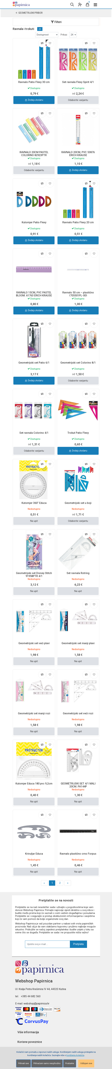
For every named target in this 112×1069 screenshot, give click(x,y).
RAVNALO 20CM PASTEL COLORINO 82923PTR (34, 154)
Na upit (34, 520)
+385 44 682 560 (30, 996)
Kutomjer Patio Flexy (34, 222)
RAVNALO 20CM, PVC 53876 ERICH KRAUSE (78, 154)
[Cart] (87, 4)
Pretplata (78, 944)
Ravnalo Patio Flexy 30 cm (34, 82)
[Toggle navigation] (95, 4)
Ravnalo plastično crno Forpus (78, 853)
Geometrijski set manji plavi (78, 643)
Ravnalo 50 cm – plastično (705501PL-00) (78, 294)
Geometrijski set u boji (78, 503)
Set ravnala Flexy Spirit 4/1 (78, 82)
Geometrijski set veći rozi (78, 713)
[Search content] (72, 4)
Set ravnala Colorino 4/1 (33, 432)
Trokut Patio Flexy (78, 432)
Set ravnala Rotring (78, 573)
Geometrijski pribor (30, 12)
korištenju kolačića (75, 1055)
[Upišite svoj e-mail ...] (47, 944)
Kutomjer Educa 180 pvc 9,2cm (34, 783)
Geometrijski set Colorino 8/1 (78, 362)
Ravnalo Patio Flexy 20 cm (78, 222)
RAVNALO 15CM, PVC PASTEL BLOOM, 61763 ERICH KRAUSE (34, 294)
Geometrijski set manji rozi (34, 713)
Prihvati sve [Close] (23, 1063)
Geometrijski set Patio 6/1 (33, 362)
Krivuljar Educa (34, 853)
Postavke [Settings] (69, 1063)
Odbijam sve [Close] (86, 1063)
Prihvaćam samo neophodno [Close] (47, 1063)
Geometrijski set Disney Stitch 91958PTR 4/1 (34, 575)
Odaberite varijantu (78, 100)
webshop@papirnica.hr (36, 1003)
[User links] (80, 4)
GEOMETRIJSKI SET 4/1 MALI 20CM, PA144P (78, 785)
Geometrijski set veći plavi (34, 643)
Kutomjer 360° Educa (34, 503)
